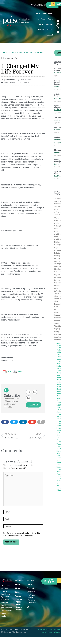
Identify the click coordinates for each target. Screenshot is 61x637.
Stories (37, 14)
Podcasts (41, 29)
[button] (53, 39)
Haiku (41, 24)
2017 (26, 52)
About (50, 29)
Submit (50, 35)
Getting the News (36, 52)
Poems (50, 19)
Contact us (31, 592)
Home (6, 52)
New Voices (41, 19)
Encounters (31, 588)
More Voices (47, 14)
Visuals (49, 24)
